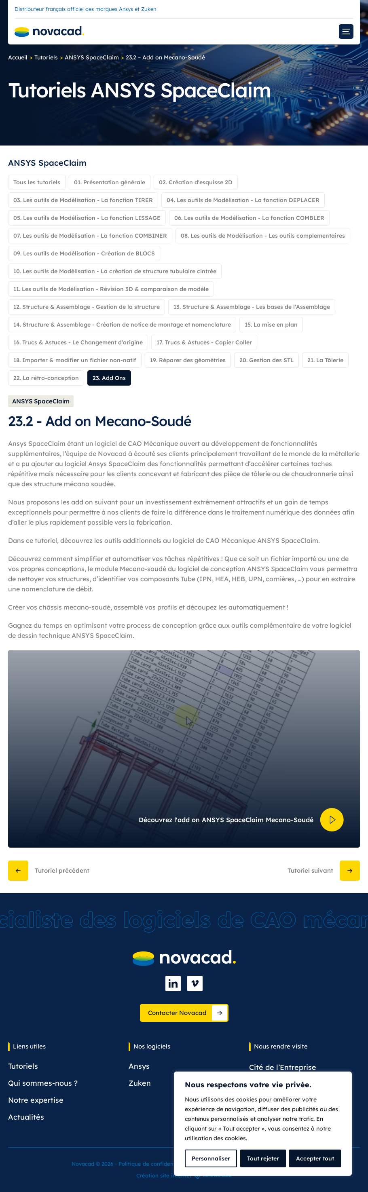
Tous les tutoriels (36, 182)
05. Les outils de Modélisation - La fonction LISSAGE (87, 218)
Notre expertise (35, 1100)
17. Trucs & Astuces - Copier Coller (204, 342)
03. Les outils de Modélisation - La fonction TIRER (83, 200)
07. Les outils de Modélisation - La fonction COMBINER (90, 235)
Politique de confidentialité (153, 1163)
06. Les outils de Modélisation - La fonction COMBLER (249, 218)
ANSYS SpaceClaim (92, 57)
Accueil (17, 57)
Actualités (26, 1117)
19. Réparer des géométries (188, 360)
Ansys (139, 1066)
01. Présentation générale (109, 182)
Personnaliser (211, 1158)
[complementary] (263, 1124)
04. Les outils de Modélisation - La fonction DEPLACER (243, 200)
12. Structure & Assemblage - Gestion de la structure (86, 306)
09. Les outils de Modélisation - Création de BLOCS (84, 253)
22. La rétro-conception (46, 378)
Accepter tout (315, 1158)
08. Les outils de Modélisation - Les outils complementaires (263, 235)
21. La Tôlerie (325, 360)
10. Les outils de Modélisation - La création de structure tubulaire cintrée (114, 271)
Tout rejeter (263, 1158)
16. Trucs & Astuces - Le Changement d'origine (78, 342)
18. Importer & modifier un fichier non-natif (74, 360)
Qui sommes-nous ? (43, 1083)
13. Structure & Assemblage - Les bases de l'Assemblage (251, 306)
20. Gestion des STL (266, 360)
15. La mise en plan (271, 324)
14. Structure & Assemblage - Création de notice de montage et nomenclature (122, 324)
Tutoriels (46, 57)
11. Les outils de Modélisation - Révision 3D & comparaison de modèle (111, 289)
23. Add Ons (109, 378)
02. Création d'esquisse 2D (196, 182)
